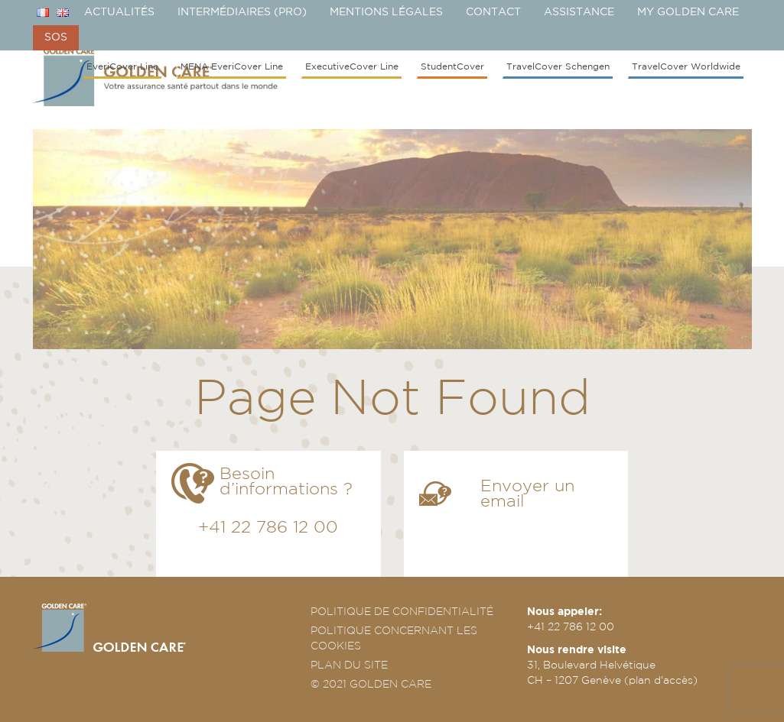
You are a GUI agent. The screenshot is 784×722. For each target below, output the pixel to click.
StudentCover (452, 66)
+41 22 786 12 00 (268, 527)
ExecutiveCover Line (352, 66)
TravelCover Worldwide (686, 66)
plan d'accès (661, 680)
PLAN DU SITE (349, 665)
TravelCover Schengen (558, 66)
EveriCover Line (122, 66)
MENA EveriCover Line (232, 66)
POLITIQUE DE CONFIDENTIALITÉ (402, 611)
